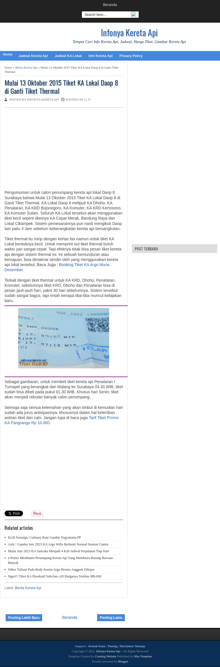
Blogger (123, 661)
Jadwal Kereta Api (33, 56)
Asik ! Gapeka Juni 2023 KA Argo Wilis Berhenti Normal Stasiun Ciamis (58, 544)
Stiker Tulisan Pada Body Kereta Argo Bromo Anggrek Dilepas (51, 570)
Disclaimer (126, 646)
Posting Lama (111, 618)
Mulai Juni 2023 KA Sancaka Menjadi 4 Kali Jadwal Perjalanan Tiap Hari (58, 551)
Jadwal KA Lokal (68, 56)
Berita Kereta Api (26, 67)
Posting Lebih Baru (24, 618)
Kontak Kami (96, 646)
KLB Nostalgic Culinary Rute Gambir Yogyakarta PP (44, 537)
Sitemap (140, 646)
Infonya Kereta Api (129, 32)
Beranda (110, 5)
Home (7, 54)
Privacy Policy (130, 56)
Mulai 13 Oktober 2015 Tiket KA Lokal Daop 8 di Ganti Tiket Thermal (61, 86)
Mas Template (143, 656)
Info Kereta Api (100, 56)
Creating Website (106, 656)
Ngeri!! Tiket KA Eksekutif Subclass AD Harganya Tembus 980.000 (54, 576)
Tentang (112, 646)
